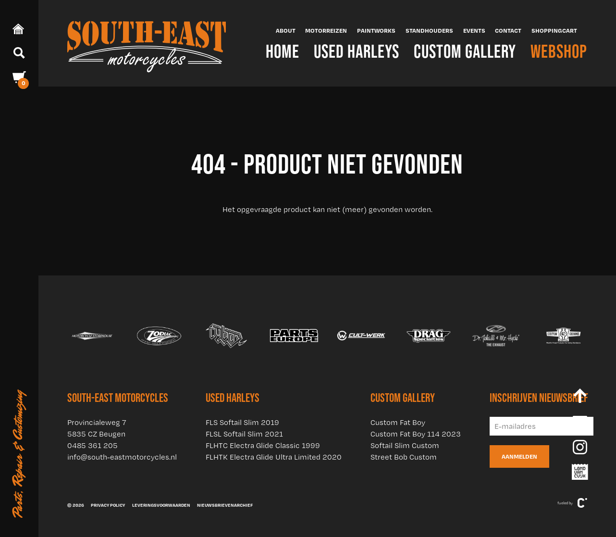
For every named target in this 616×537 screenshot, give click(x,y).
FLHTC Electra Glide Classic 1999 (263, 445)
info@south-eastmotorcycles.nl (122, 457)
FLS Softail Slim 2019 (242, 422)
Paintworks (376, 30)
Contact (508, 30)
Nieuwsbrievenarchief (225, 505)
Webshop (558, 51)
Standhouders (429, 30)
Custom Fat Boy (397, 422)
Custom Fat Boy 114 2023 (415, 433)
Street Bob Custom (403, 457)
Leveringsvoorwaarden (161, 505)
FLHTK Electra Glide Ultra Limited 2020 (274, 457)
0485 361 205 (92, 445)
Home (282, 51)
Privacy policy (108, 505)
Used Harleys (356, 51)
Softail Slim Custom (404, 445)
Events (474, 30)
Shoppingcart (554, 30)
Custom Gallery (465, 51)
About (286, 30)
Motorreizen (326, 30)
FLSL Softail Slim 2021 (244, 433)
